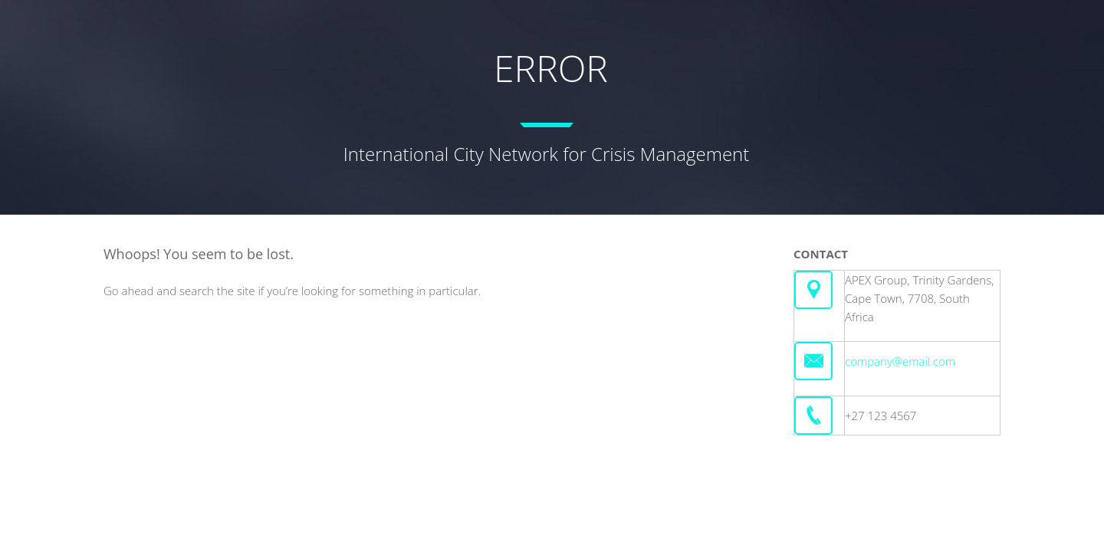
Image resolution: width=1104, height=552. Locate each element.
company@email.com (900, 361)
